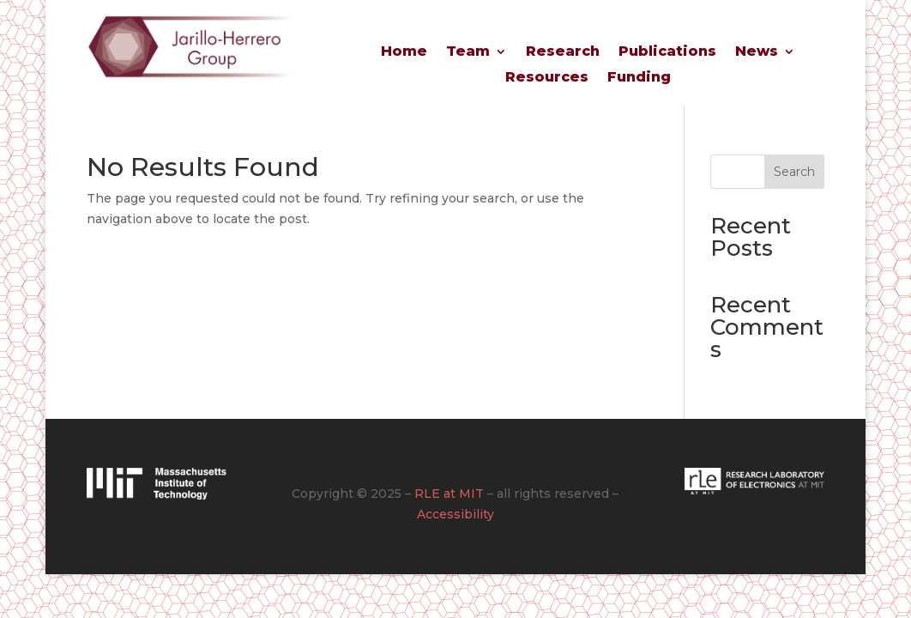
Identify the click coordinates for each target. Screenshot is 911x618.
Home (404, 52)
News (756, 52)
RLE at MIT (449, 493)
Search (794, 171)
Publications (667, 52)
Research (563, 52)
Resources (546, 78)
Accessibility (455, 514)
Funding (639, 78)
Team (468, 52)
